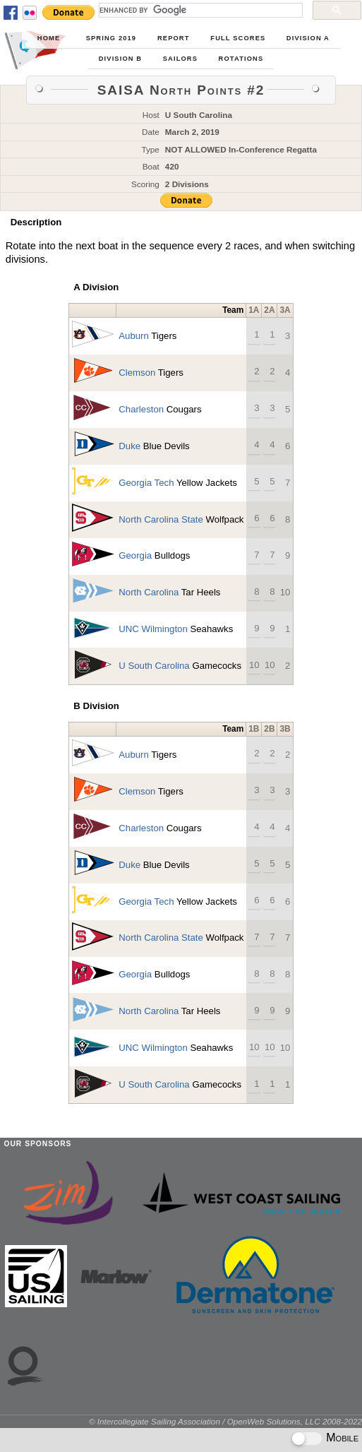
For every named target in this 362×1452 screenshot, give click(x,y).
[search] (199, 10)
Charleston (141, 409)
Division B (120, 58)
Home (48, 38)
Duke (129, 446)
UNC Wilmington (153, 629)
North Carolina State (161, 519)
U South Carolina (154, 665)
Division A (308, 38)
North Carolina (149, 592)
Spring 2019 (111, 38)
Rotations (241, 58)
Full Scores (237, 38)
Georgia (135, 555)
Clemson (137, 372)
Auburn (134, 336)
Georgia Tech (146, 482)
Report (173, 38)
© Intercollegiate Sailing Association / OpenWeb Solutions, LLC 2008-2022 (225, 1421)
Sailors (180, 58)
